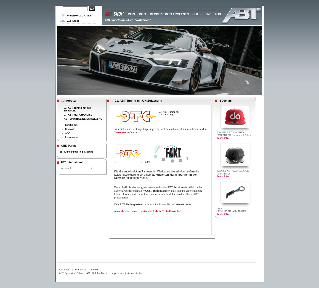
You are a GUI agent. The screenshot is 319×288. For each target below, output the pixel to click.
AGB (67, 133)
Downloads (71, 124)
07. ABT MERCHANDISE (78, 114)
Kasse (94, 269)
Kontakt (69, 129)
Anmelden (64, 269)
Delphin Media (100, 273)
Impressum (71, 137)
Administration (135, 273)
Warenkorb (81, 269)
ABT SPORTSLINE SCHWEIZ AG (83, 118)
